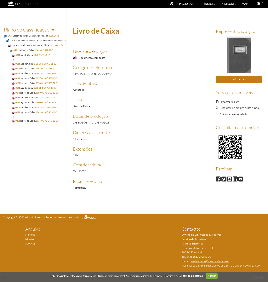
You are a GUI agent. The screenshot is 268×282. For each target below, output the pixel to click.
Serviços (30, 243)
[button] (199, 4)
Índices (209, 3)
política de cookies (193, 275)
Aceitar (212, 275)
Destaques (228, 3)
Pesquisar (186, 3)
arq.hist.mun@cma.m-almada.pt (210, 261)
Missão (29, 239)
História (30, 234)
